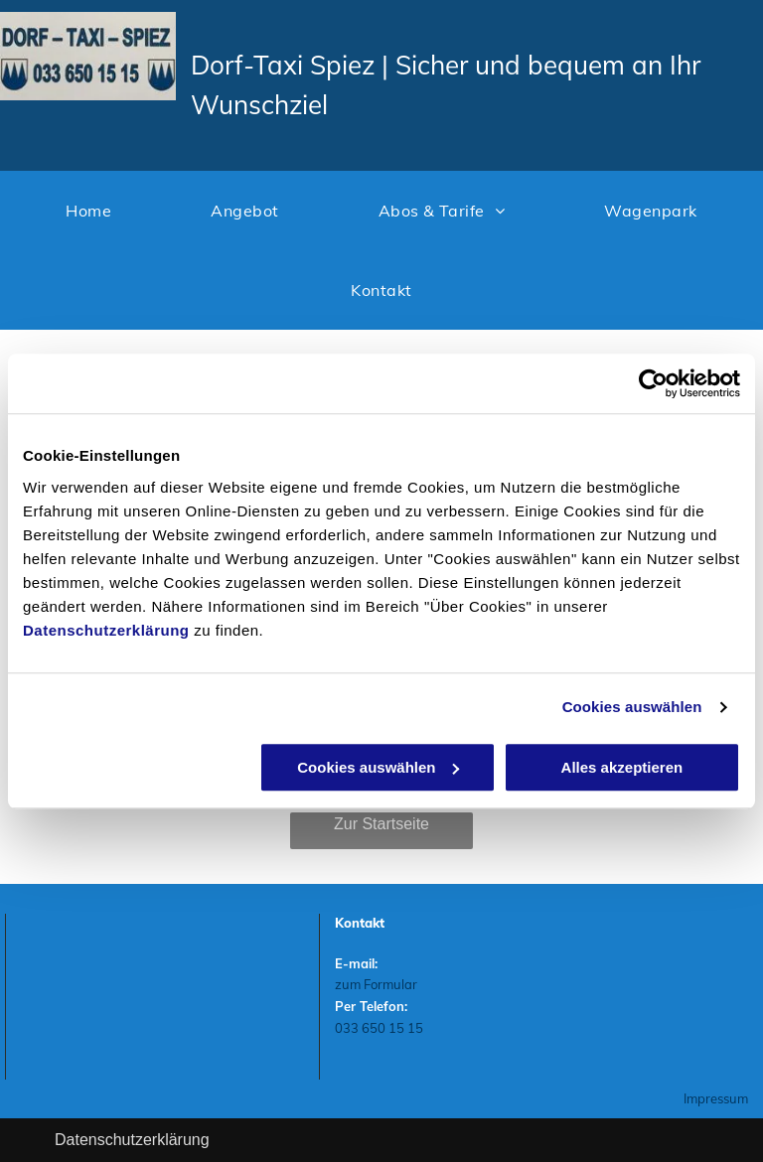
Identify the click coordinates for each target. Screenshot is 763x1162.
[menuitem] (88, 210)
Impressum (716, 1098)
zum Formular (376, 984)
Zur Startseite (381, 823)
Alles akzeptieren (622, 767)
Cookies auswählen (632, 706)
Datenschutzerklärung (106, 630)
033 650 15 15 (379, 1028)
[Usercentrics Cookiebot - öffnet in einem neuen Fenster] (653, 383)
